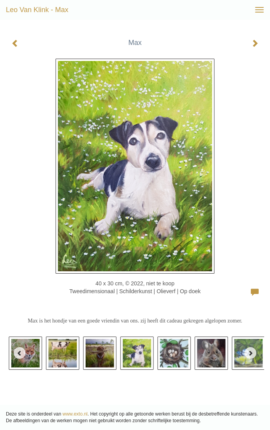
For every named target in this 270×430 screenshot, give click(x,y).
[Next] (250, 353)
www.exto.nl (75, 414)
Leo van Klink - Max (37, 10)
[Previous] (19, 353)
